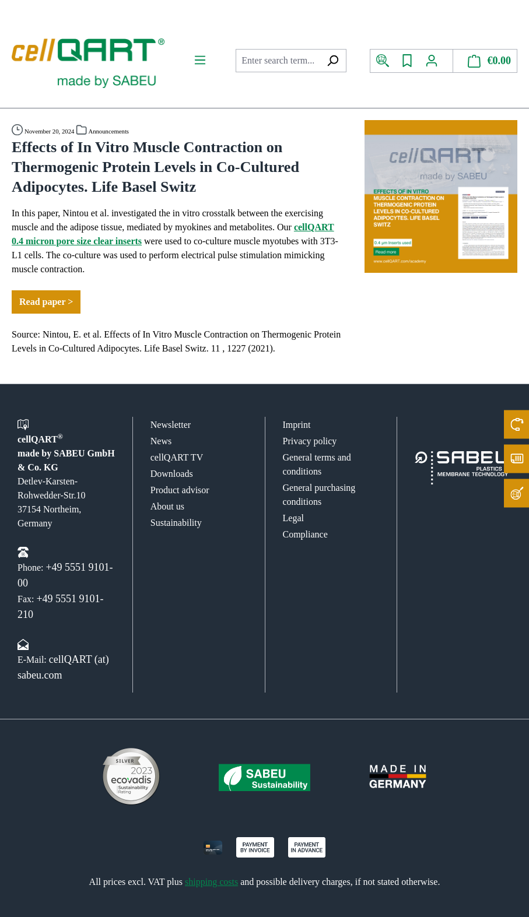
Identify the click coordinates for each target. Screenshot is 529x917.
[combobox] (277, 60)
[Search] (332, 60)
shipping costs (211, 882)
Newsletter (170, 425)
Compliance (305, 534)
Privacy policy (310, 441)
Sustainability (176, 523)
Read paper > (46, 302)
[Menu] (200, 60)
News (160, 441)
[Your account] (436, 61)
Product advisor (179, 490)
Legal (293, 518)
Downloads (171, 474)
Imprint (297, 425)
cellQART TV (176, 457)
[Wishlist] (407, 61)
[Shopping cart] (485, 61)
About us (167, 506)
